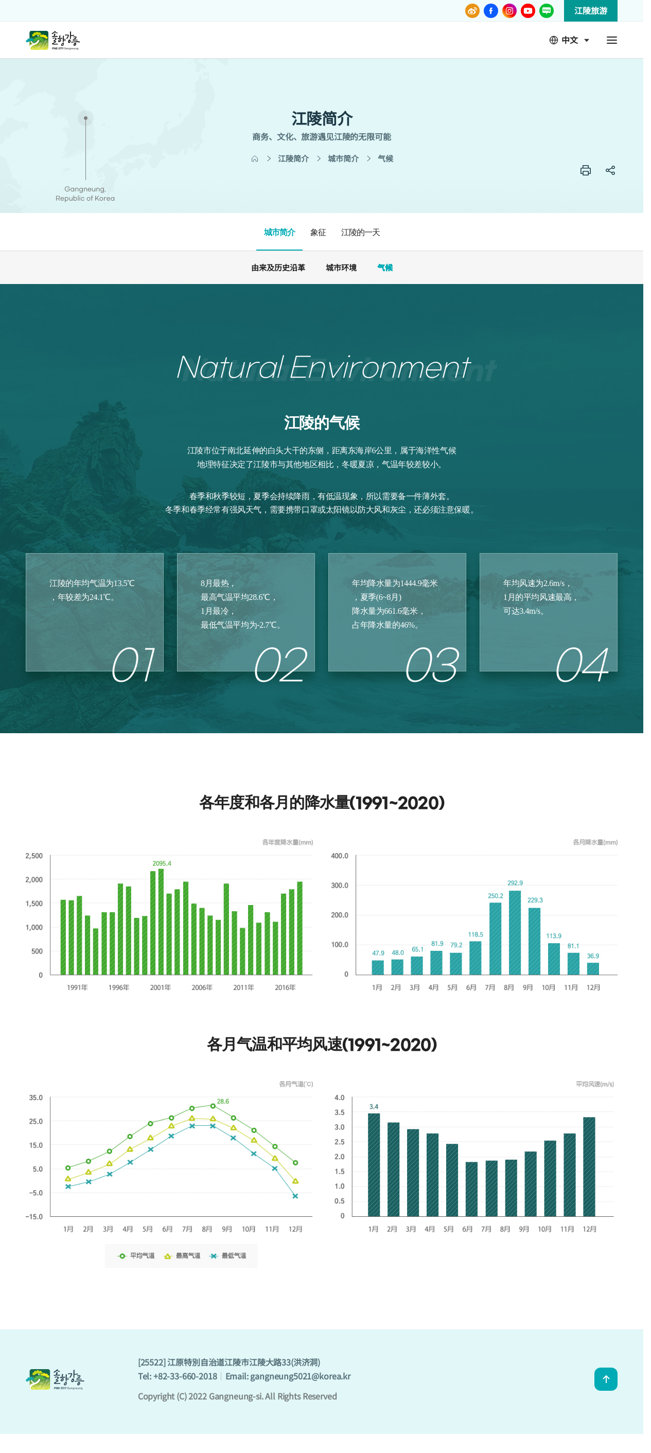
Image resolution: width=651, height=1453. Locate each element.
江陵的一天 (360, 232)
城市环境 (341, 267)
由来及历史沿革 (278, 267)
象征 (318, 232)
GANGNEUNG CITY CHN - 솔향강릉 (53, 39)
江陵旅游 (590, 10)
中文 (563, 40)
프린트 (585, 170)
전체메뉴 (612, 40)
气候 (385, 267)
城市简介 (279, 232)
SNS (610, 170)
